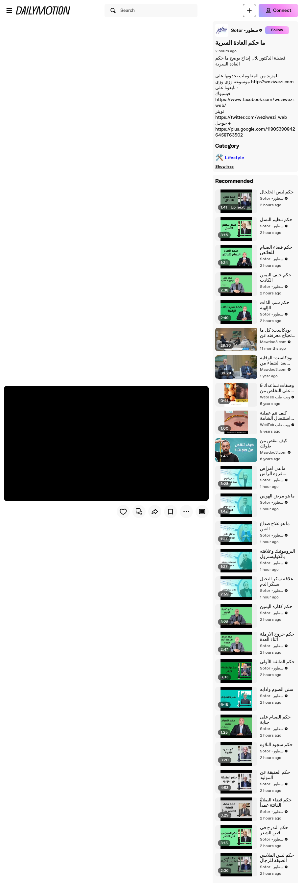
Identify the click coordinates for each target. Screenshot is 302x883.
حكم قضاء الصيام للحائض (276, 250)
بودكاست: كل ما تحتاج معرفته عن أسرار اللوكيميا (276, 333)
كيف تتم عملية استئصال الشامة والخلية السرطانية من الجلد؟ (277, 416)
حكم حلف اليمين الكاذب (275, 277)
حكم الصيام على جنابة (275, 720)
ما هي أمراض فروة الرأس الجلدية (273, 471)
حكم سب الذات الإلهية (275, 305)
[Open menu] (9, 10)
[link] (239, 30)
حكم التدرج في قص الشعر (274, 830)
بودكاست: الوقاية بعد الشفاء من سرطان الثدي (276, 360)
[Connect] (278, 10)
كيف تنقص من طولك (273, 443)
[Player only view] (202, 511)
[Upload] (249, 10)
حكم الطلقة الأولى (277, 662)
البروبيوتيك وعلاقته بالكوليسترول (277, 554)
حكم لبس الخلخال (277, 192)
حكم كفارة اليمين (276, 606)
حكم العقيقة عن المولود (275, 775)
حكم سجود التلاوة (276, 744)
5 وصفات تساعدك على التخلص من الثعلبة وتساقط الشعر (277, 388)
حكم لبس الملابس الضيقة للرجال (277, 858)
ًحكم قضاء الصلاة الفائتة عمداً (276, 802)
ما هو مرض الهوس (277, 496)
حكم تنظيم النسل (276, 219)
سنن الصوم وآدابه (276, 689)
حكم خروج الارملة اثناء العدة (277, 637)
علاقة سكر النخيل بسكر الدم (276, 581)
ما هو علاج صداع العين (275, 526)
